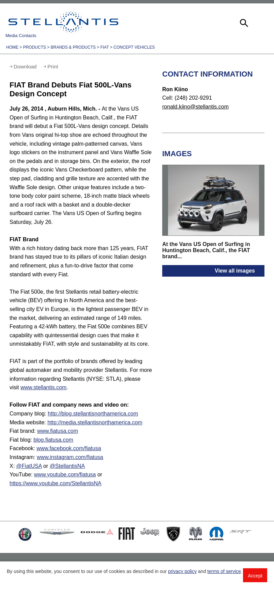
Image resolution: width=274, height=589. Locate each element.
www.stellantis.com (43, 387)
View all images (235, 271)
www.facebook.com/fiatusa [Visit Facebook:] (68, 448)
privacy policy (182, 571)
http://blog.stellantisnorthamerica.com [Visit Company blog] (93, 413)
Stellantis (63, 22)
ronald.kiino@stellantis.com (195, 107)
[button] (243, 22)
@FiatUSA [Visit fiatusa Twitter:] (29, 466)
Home (12, 47)
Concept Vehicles (134, 47)
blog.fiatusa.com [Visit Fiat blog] (53, 440)
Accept (255, 575)
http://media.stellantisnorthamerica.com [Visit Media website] (94, 422)
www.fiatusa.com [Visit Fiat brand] (57, 431)
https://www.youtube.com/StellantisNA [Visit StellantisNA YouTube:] (55, 483)
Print (52, 66)
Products (34, 47)
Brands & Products (73, 47)
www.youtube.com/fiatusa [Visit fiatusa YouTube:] (65, 474)
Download (25, 66)
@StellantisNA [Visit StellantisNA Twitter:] (67, 466)
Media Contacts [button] (20, 35)
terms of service (224, 571)
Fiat (104, 47)
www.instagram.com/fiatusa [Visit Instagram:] (70, 457)
